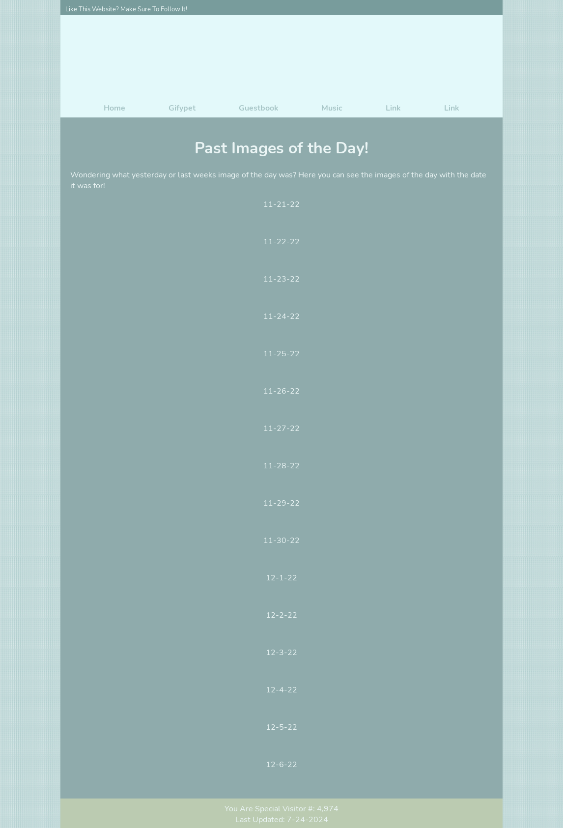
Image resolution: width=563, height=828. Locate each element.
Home (114, 108)
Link (393, 108)
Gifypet (182, 108)
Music (331, 108)
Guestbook (259, 108)
